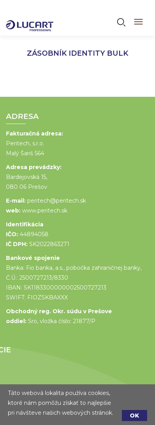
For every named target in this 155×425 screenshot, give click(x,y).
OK (134, 415)
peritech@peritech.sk (56, 200)
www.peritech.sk (44, 210)
